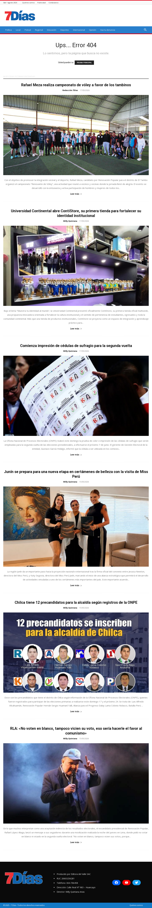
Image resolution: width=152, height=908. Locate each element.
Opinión (92, 30)
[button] (145, 30)
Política (8, 30)
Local (18, 30)
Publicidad (41, 2)
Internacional (79, 30)
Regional (39, 30)
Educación (51, 30)
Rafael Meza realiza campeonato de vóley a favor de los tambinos (76, 85)
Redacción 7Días (70, 90)
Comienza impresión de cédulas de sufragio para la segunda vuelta (76, 346)
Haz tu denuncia (107, 30)
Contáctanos (53, 2)
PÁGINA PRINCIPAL (84, 63)
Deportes (64, 30)
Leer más (76, 194)
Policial (28, 30)
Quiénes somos (28, 2)
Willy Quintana (70, 221)
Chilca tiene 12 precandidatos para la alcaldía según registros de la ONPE (76, 602)
